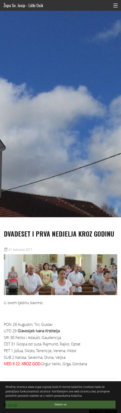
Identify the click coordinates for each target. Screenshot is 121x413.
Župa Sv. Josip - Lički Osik (23, 5)
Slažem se (60, 404)
